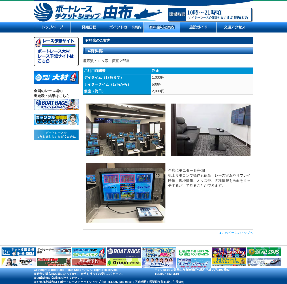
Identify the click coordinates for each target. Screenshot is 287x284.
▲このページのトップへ (236, 232)
